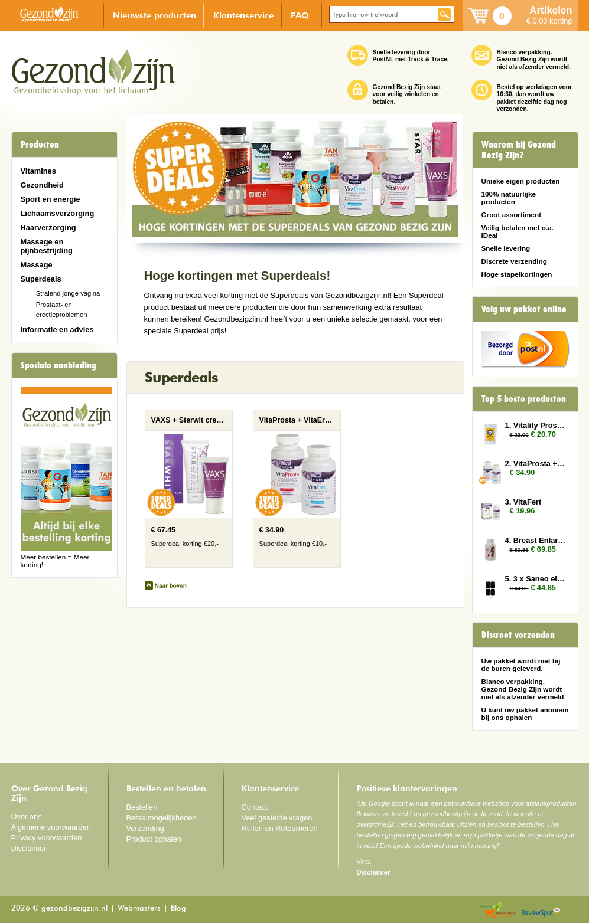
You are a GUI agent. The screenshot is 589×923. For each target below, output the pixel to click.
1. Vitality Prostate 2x (536, 425)
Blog (178, 908)
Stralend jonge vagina (68, 293)
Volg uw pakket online (524, 309)
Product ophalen (153, 838)
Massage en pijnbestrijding (47, 246)
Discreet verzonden (518, 635)
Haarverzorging (48, 227)
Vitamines (38, 170)
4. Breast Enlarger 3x (536, 540)
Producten (40, 144)
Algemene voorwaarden (51, 827)
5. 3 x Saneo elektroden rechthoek (536, 578)
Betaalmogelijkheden (161, 817)
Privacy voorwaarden (46, 837)
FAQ (300, 15)
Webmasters (139, 908)
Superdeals (41, 278)
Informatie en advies (57, 329)
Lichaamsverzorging (58, 213)
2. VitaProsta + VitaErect (536, 463)
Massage (37, 264)
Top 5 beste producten (523, 399)
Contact (255, 807)
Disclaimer (29, 848)
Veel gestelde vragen (277, 817)
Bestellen (142, 807)
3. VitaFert (523, 501)
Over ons (26, 816)
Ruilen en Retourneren (280, 828)
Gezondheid (42, 185)
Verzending (145, 828)
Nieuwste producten (154, 15)
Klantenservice (243, 15)
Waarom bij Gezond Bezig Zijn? (518, 150)
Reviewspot (541, 911)
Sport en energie (50, 199)
